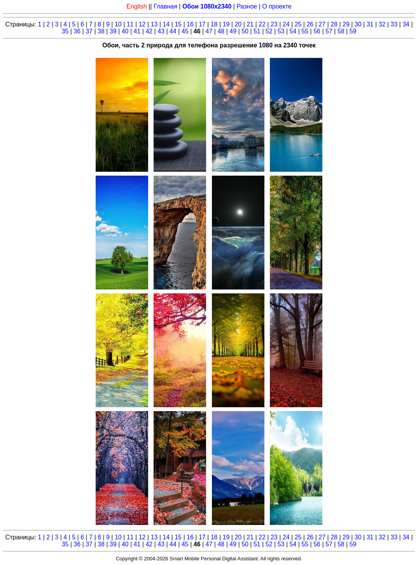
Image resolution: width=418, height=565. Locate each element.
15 (178, 24)
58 (341, 31)
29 (346, 24)
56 (316, 31)
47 (209, 31)
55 (304, 31)
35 (64, 31)
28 (334, 24)
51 (257, 31)
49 (232, 31)
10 (118, 24)
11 (130, 24)
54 (293, 31)
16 (190, 24)
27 (321, 24)
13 (154, 24)
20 (237, 24)
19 (226, 24)
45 (185, 31)
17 (202, 24)
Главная (165, 6)
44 (173, 31)
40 (125, 31)
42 (148, 31)
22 (262, 24)
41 (137, 31)
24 (286, 24)
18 (214, 24)
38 (101, 31)
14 (166, 24)
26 (309, 24)
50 (244, 31)
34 (405, 24)
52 (269, 31)
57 (328, 31)
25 (298, 24)
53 (281, 31)
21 (250, 24)
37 (89, 31)
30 (358, 24)
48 (220, 31)
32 (382, 24)
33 (393, 24)
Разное (246, 6)
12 (142, 24)
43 (160, 31)
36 (76, 31)
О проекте (276, 6)
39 (113, 31)
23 (274, 24)
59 (353, 31)
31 (370, 24)
